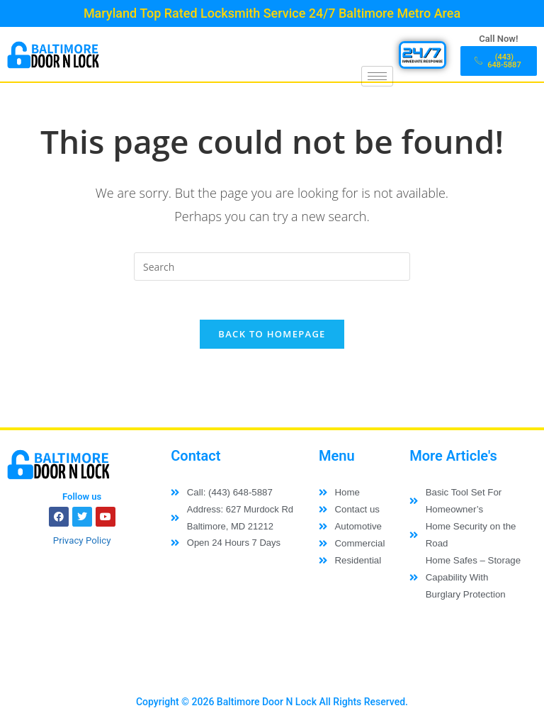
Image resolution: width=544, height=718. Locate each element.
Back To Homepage (271, 338)
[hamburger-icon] (377, 76)
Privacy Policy (82, 544)
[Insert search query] (272, 266)
